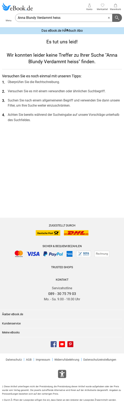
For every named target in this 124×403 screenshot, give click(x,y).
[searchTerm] (63, 18)
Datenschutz (14, 359)
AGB (29, 359)
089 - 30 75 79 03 (62, 294)
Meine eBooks (11, 332)
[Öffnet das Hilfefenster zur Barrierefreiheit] (62, 375)
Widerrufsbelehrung (66, 359)
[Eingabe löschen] (109, 18)
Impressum (43, 359)
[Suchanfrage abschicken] (117, 18)
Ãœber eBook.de (12, 314)
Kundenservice (11, 323)
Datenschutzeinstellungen (99, 359)
